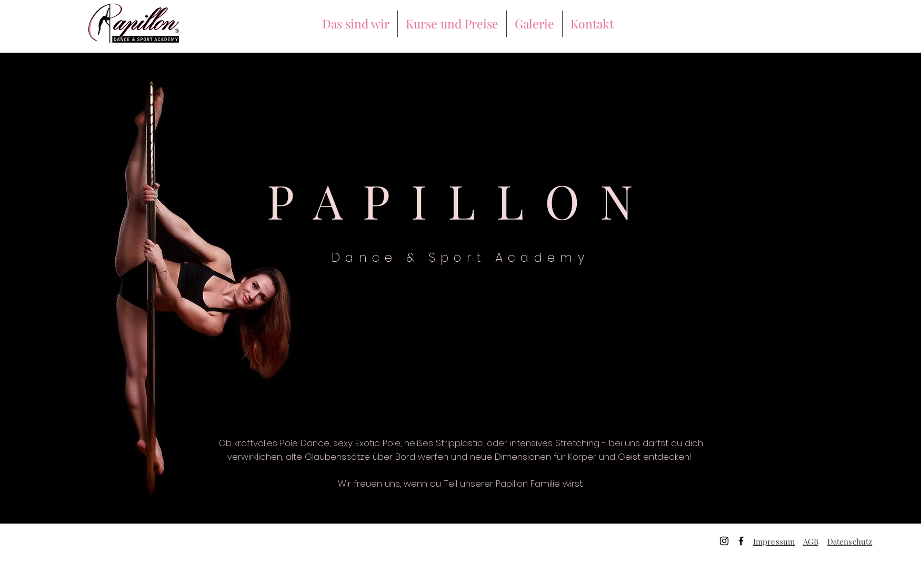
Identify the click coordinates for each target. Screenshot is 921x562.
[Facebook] (741, 541)
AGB (810, 541)
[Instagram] (724, 541)
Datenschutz (850, 541)
